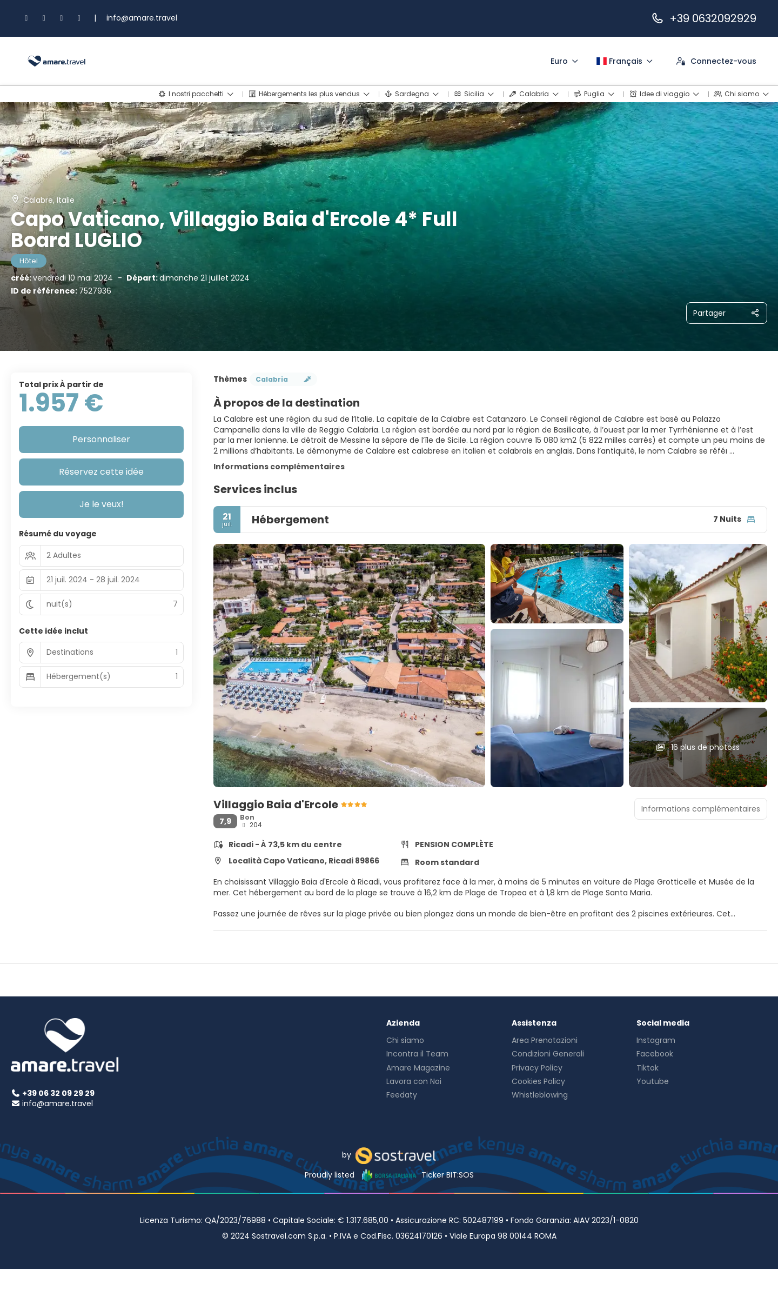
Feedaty (401, 1094)
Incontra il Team (417, 1053)
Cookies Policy (538, 1081)
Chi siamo (405, 1040)
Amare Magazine (418, 1067)
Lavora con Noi (413, 1081)
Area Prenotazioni (545, 1040)
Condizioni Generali (548, 1053)
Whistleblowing (540, 1094)
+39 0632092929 (703, 18)
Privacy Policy (537, 1067)
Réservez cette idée (101, 472)
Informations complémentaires (279, 466)
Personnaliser (101, 439)
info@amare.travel (141, 17)
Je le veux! (101, 504)
